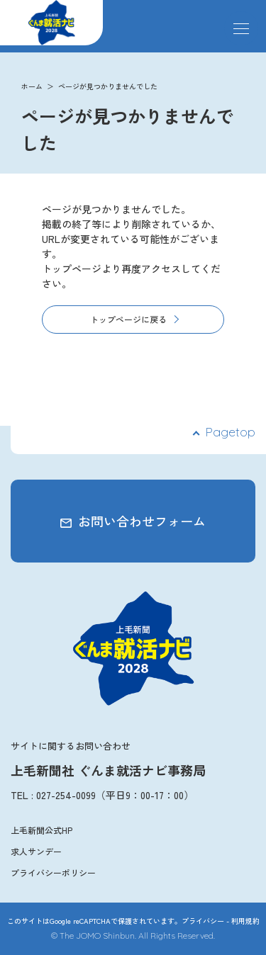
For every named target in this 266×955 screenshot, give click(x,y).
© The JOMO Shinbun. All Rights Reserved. (133, 935)
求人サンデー (36, 851)
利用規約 (245, 920)
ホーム (32, 86)
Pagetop (230, 432)
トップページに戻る (128, 319)
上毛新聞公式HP (41, 830)
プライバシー (203, 920)
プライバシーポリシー (53, 872)
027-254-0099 (66, 795)
